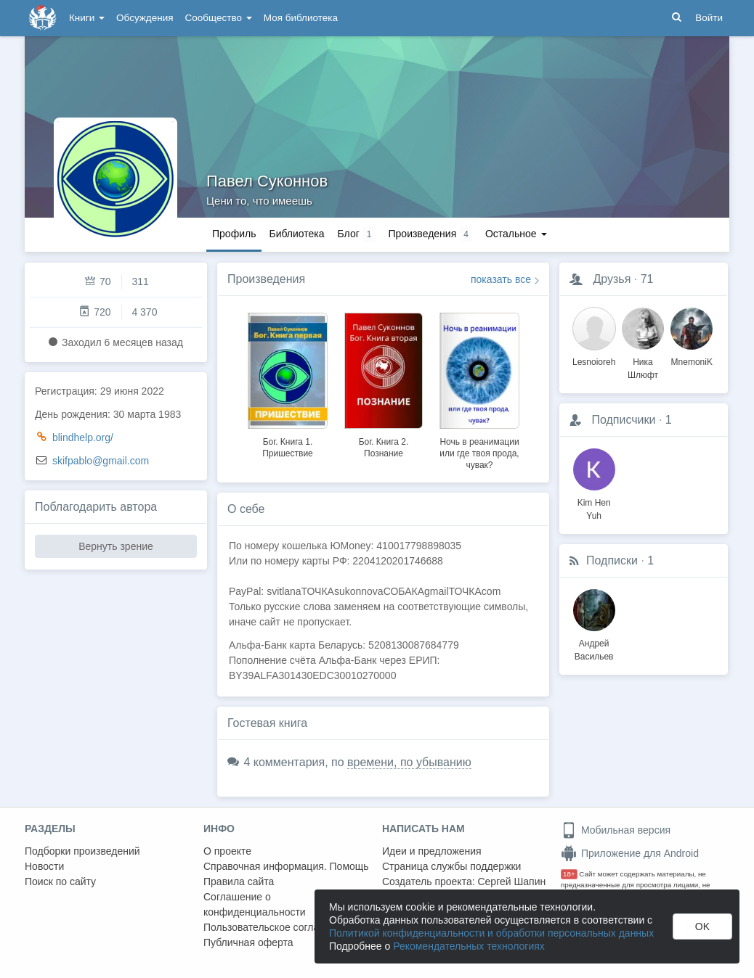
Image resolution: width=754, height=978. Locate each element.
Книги (87, 17)
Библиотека (296, 233)
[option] (288, 383)
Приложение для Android (630, 853)
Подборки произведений (82, 851)
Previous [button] (229, 389)
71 (647, 279)
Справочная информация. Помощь (286, 866)
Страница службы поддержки (451, 866)
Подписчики (623, 420)
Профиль (234, 233)
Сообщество (218, 17)
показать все (501, 279)
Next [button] (537, 389)
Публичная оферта (248, 942)
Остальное (516, 233)
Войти (709, 17)
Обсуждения (144, 17)
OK (702, 926)
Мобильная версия (615, 830)
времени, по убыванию (409, 762)
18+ (569, 874)
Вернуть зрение (115, 546)
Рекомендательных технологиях (469, 946)
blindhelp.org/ (82, 437)
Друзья (612, 279)
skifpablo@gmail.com (100, 461)
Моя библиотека (301, 17)
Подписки (612, 560)
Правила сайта (238, 881)
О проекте (227, 851)
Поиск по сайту (60, 881)
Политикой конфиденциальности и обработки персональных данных (491, 933)
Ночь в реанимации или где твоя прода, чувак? (479, 453)
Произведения (266, 279)
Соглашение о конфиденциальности (254, 904)
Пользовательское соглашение (276, 927)
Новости (44, 866)
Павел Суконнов (267, 181)
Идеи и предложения (432, 851)
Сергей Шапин (511, 881)
